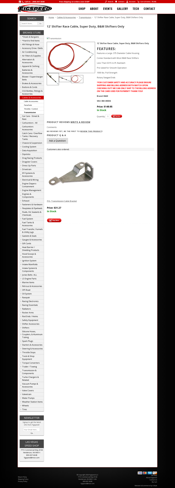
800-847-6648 (31, 455)
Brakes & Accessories (31, 83)
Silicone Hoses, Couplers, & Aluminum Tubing (32, 334)
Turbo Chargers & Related (30, 378)
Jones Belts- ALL (29, 275)
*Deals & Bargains (30, 37)
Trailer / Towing (29, 366)
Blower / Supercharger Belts (32, 78)
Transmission (30, 112)
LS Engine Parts (29, 278)
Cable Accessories (31, 101)
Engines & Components (28, 195)
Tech (136, 8)
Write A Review (80, 122)
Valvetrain (26, 394)
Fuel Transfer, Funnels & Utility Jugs (32, 230)
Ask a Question (57, 140)
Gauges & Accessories (32, 239)
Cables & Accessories (31, 97)
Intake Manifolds (30, 264)
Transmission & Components (29, 372)
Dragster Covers (29, 161)
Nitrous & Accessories (32, 286)
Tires (24, 409)
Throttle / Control (31, 109)
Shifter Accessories (30, 324)
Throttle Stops (28, 352)
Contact (149, 8)
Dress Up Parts (29, 165)
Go (40, 23)
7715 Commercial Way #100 (32, 450)
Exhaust (25, 200)
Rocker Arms (28, 312)
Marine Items (28, 282)
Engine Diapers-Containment (29, 185)
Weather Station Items (32, 401)
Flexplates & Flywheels (32, 208)
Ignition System (29, 260)
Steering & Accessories (32, 348)
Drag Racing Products (32, 158)
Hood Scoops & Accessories (29, 255)
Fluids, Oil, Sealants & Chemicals (31, 213)
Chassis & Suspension (32, 143)
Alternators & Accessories (28, 61)
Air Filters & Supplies (31, 55)
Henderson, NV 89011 (31, 452)
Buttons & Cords (29, 87)
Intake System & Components (29, 269)
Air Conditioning (29, 52)
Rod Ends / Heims (30, 316)
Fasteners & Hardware (32, 204)
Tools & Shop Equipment (28, 357)
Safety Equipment (30, 320)
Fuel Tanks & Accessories (28, 224)
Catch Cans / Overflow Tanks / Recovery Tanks (32, 136)
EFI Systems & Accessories (28, 174)
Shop (82, 8)
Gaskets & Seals (29, 236)
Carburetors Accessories (27, 128)
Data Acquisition (29, 150)
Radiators (26, 308)
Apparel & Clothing (30, 66)
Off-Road (26, 290)
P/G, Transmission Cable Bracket (62, 201)
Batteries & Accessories (27, 71)
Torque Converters (31, 363)
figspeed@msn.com (31, 457)
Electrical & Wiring (30, 179)
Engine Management (31, 190)
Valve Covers (28, 390)
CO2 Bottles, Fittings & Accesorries (32, 92)
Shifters (25, 327)
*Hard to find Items (31, 40)
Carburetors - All (29, 122)
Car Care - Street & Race (30, 117)
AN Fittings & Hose (30, 44)
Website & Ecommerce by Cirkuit (146, 486)
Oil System (27, 293)
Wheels (25, 405)
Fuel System (27, 218)
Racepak (26, 297)
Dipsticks (26, 154)
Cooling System (29, 146)
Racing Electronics (30, 301)
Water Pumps (28, 398)
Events (107, 8)
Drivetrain (26, 169)
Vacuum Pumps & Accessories (30, 385)
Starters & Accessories (32, 345)
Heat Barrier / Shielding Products (30, 248)
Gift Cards (26, 243)
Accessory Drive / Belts (32, 48)
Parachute (28, 105)
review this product (91, 131)
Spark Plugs (27, 341)
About (94, 8)
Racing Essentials (30, 305)
